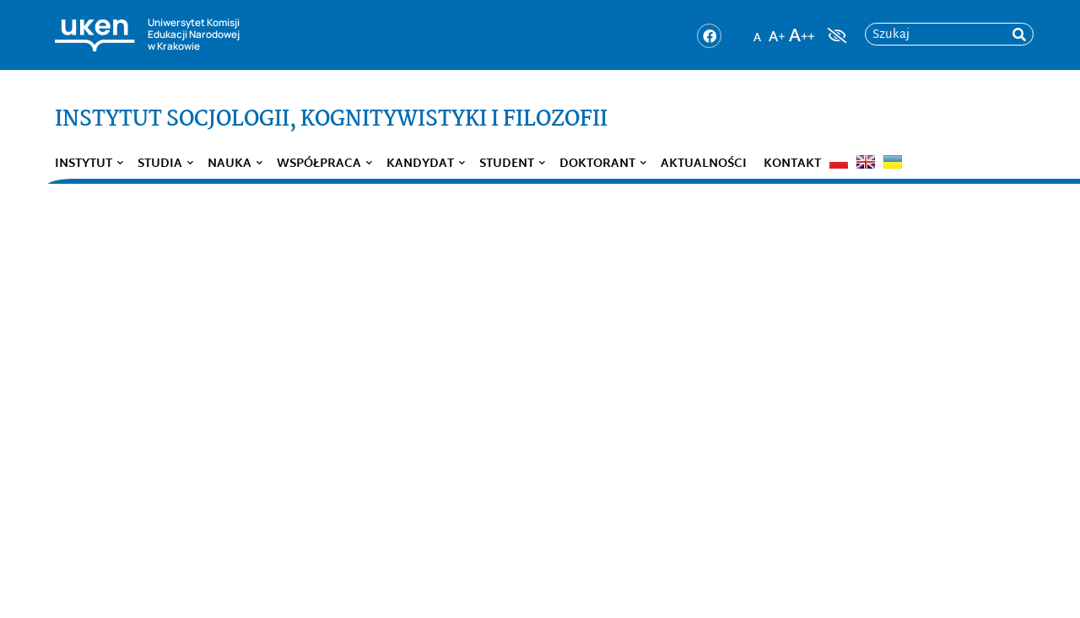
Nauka (229, 164)
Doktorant (597, 164)
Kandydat (420, 164)
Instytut (83, 164)
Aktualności (704, 164)
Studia (160, 164)
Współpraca (319, 164)
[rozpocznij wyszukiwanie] (1019, 35)
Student (506, 164)
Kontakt (792, 164)
